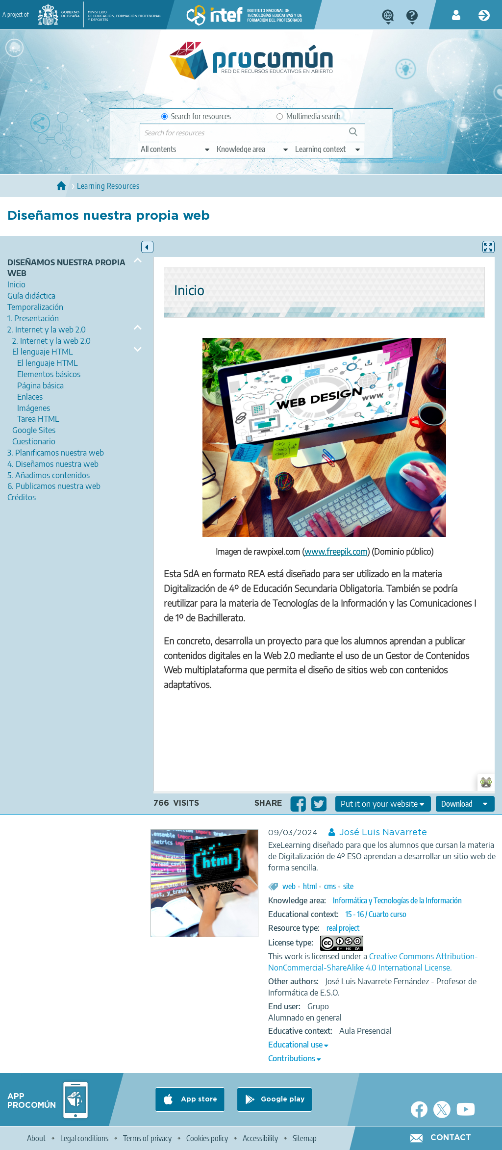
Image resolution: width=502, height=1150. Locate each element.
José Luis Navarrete (383, 833)
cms (330, 886)
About (36, 1138)
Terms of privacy (147, 1138)
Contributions (291, 1058)
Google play (282, 1099)
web (289, 886)
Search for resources (196, 116)
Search (358, 135)
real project (342, 928)
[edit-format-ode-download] (465, 804)
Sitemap (305, 1138)
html (310, 886)
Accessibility (260, 1138)
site (348, 886)
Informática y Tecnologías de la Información (397, 900)
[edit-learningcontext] (328, 149)
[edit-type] (176, 149)
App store (198, 1099)
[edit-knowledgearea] (253, 149)
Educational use (295, 1044)
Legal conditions (84, 1138)
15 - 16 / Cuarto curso (376, 914)
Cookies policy (207, 1138)
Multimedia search (308, 116)
